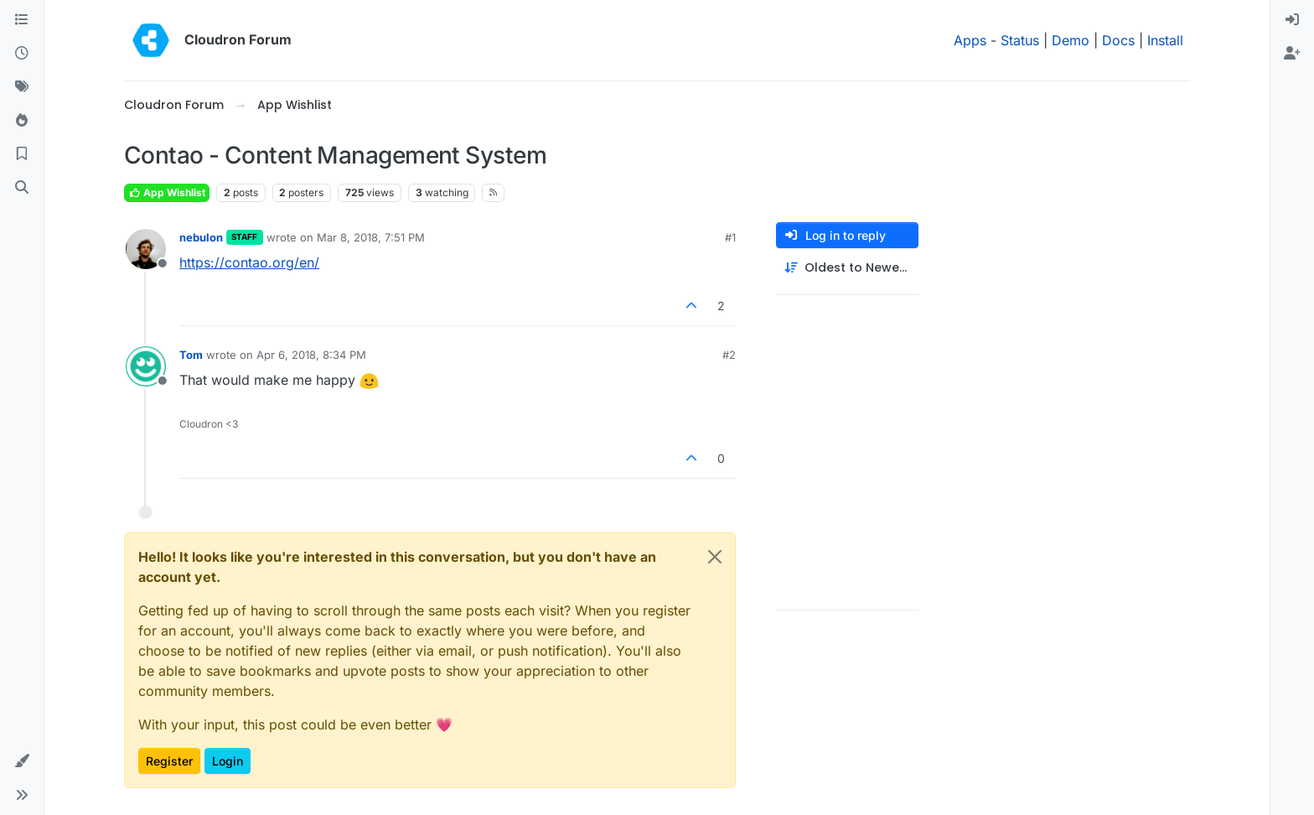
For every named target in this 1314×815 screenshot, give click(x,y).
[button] (22, 761)
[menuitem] (1292, 20)
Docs (1118, 40)
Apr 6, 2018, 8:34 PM (311, 354)
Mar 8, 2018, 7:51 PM (371, 237)
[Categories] (22, 20)
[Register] (1292, 53)
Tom (191, 354)
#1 (730, 237)
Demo (1070, 40)
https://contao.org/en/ (249, 262)
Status (1020, 40)
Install (1165, 40)
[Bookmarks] (22, 154)
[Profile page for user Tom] (146, 366)
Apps (970, 40)
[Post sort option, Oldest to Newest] (847, 268)
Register (169, 761)
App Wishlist (166, 192)
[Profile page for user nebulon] (146, 249)
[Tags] (22, 87)
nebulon (201, 237)
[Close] (715, 556)
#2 (729, 354)
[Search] (22, 187)
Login (227, 761)
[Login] (1292, 20)
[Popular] (22, 120)
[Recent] (22, 53)
